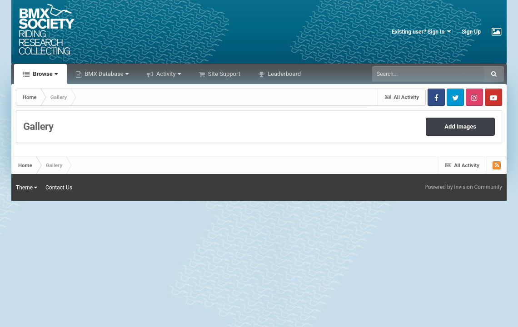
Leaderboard (283, 73)
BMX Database (106, 73)
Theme (26, 187)
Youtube (493, 97)
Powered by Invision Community (463, 187)
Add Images (460, 126)
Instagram (474, 97)
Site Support (223, 73)
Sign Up (471, 32)
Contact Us (58, 187)
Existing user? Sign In (421, 31)
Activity (168, 73)
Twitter (455, 97)
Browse (44, 73)
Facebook (436, 97)
